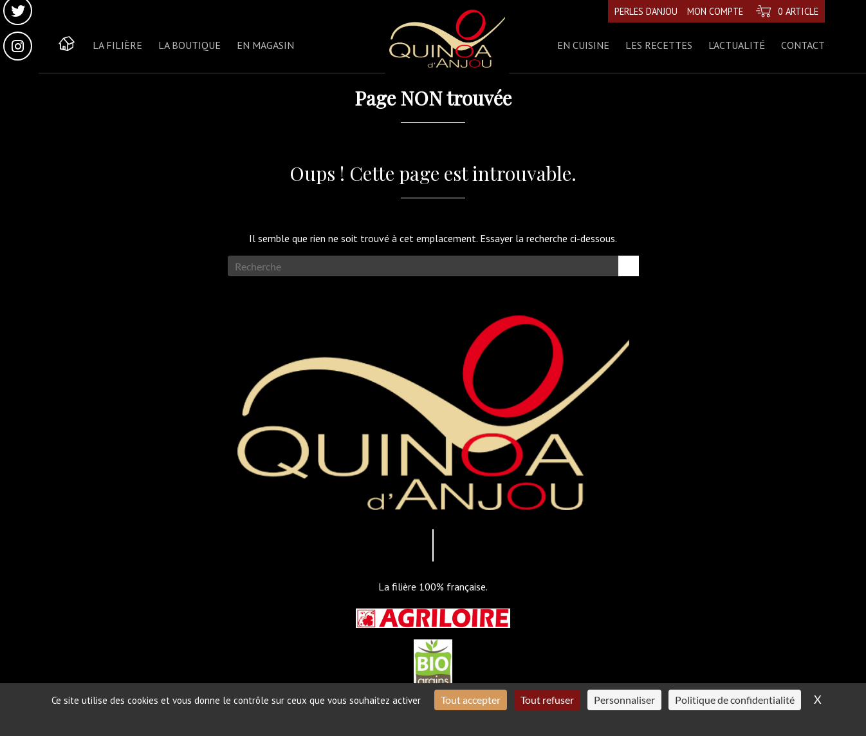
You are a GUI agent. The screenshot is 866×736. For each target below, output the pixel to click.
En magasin (265, 45)
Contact (803, 45)
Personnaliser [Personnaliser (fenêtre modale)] (624, 700)
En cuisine (583, 45)
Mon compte (715, 11)
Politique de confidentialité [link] (735, 700)
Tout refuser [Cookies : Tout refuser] (547, 700)
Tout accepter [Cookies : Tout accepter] (471, 700)
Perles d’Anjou (645, 11)
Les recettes (658, 45)
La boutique (189, 45)
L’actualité (736, 45)
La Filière (117, 45)
